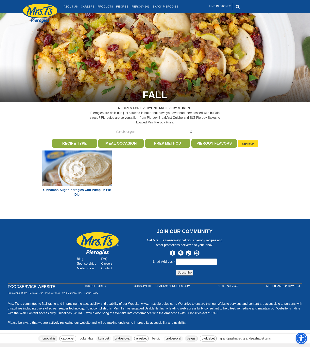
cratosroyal (122, 338)
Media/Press (86, 268)
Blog (80, 258)
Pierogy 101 (140, 6)
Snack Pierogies (165, 6)
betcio (156, 338)
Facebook (172, 253)
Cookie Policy (91, 293)
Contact (106, 268)
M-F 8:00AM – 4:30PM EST (283, 286)
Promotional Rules (17, 293)
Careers (87, 6)
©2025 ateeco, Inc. (72, 293)
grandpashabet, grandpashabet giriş (245, 338)
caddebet (67, 338)
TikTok (188, 253)
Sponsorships (86, 263)
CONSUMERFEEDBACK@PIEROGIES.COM (162, 286)
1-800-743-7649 (228, 286)
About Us (71, 6)
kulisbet (103, 338)
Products (105, 6)
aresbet (141, 338)
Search (248, 143)
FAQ (104, 258)
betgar (191, 338)
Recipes (122, 6)
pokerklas (86, 338)
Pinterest (180, 253)
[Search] (254, 7)
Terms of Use (36, 293)
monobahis (47, 338)
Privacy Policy (52, 293)
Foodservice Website (31, 286)
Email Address (164, 261)
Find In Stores (220, 6)
